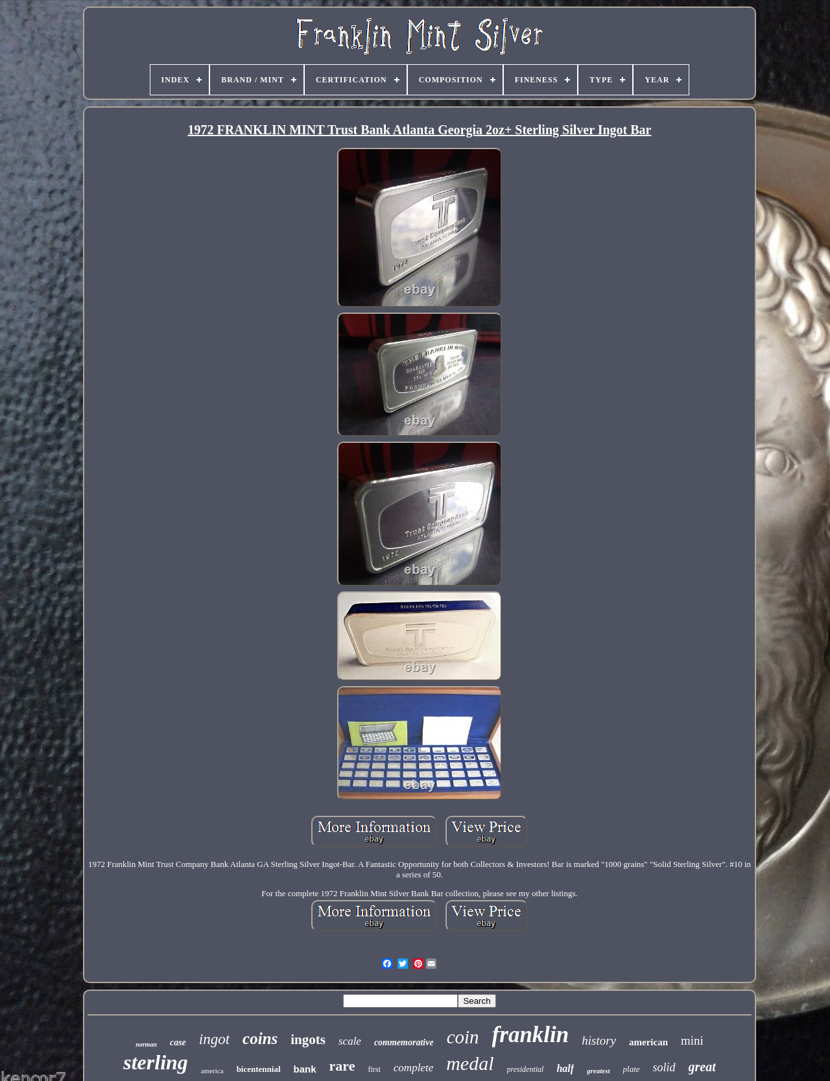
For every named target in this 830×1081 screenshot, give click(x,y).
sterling (155, 1062)
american (648, 1042)
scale (349, 1041)
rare (342, 1066)
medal (469, 1063)
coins (260, 1038)
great (702, 1067)
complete (413, 1068)
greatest (598, 1071)
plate (631, 1069)
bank (305, 1069)
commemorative (404, 1042)
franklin (530, 1034)
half (565, 1068)
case (178, 1042)
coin (463, 1037)
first (374, 1069)
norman (146, 1044)
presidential (525, 1069)
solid (664, 1067)
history (599, 1040)
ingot (214, 1039)
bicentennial (259, 1069)
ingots (308, 1039)
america (212, 1071)
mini (692, 1040)
